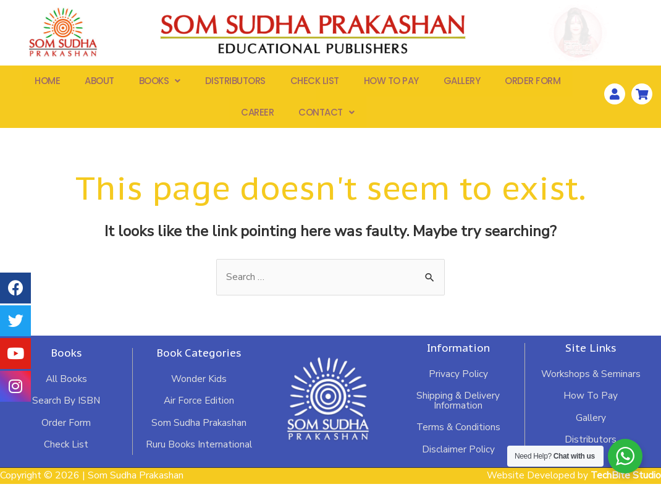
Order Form (532, 83)
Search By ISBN (66, 408)
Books (159, 83)
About (99, 83)
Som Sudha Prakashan (198, 430)
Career (257, 117)
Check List (314, 83)
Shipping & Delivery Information (458, 408)
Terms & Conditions (458, 435)
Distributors (235, 83)
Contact (326, 117)
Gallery (462, 83)
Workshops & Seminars (590, 381)
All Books (66, 385)
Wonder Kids (199, 385)
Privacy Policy (458, 381)
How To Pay (391, 83)
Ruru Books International (198, 452)
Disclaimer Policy (458, 457)
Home (47, 83)
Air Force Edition (198, 408)
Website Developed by (573, 484)
